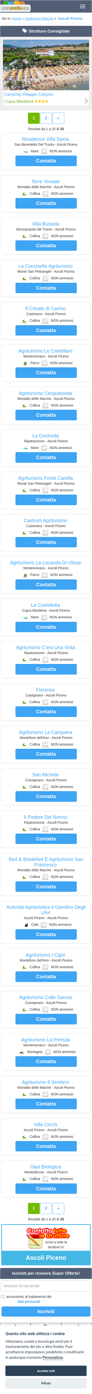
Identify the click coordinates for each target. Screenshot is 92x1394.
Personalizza (52, 1358)
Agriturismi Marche (39, 18)
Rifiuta (46, 1383)
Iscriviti (45, 1311)
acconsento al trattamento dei (26, 1299)
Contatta (46, 160)
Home (16, 18)
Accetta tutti (46, 1371)
